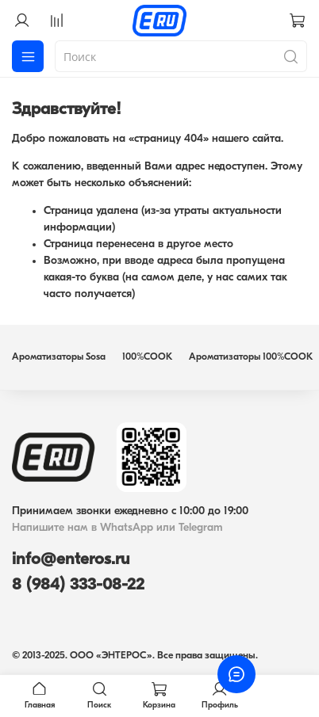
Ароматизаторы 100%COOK (251, 357)
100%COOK (147, 357)
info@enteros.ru (70, 559)
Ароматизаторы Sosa (59, 357)
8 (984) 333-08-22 (78, 585)
